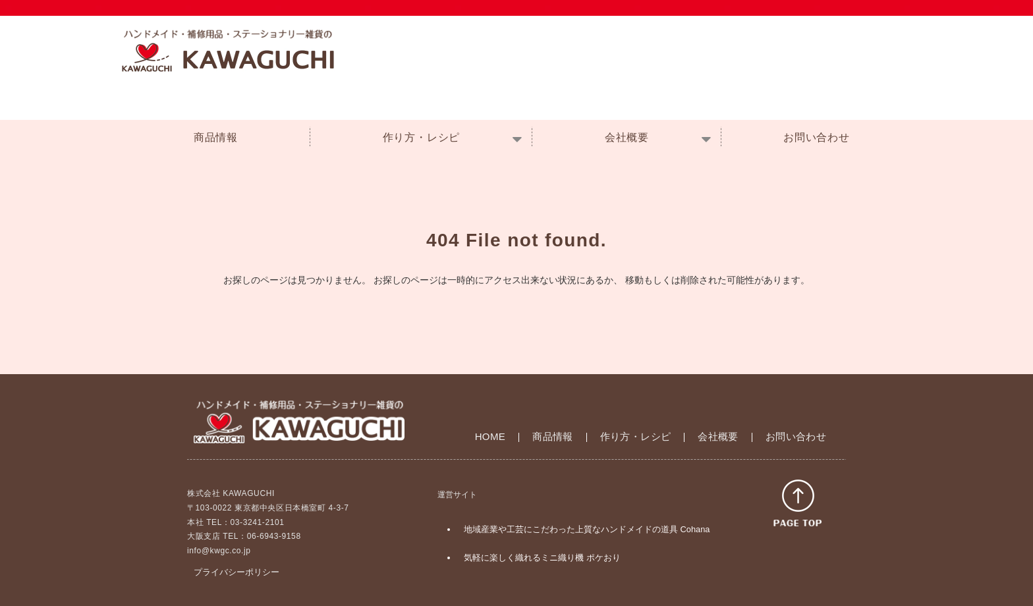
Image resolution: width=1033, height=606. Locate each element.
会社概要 (627, 137)
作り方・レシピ (422, 137)
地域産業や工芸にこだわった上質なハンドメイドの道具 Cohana (587, 529)
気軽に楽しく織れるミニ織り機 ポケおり (542, 558)
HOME (490, 436)
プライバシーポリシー (236, 572)
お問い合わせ (816, 137)
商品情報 (216, 137)
